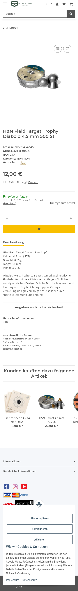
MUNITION (23, 158)
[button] (57, 4)
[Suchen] (35, 14)
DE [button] (46, 4)
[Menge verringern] (7, 218)
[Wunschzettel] (64, 4)
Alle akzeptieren (39, 518)
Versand (33, 182)
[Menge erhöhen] (71, 218)
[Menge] (39, 218)
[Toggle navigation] (5, 2)
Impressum (12, 580)
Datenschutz (29, 580)
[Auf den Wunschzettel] (67, 49)
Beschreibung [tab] (13, 242)
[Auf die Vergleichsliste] (58, 49)
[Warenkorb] (71, 4)
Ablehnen (39, 539)
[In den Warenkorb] (6, 40)
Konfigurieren (39, 528)
